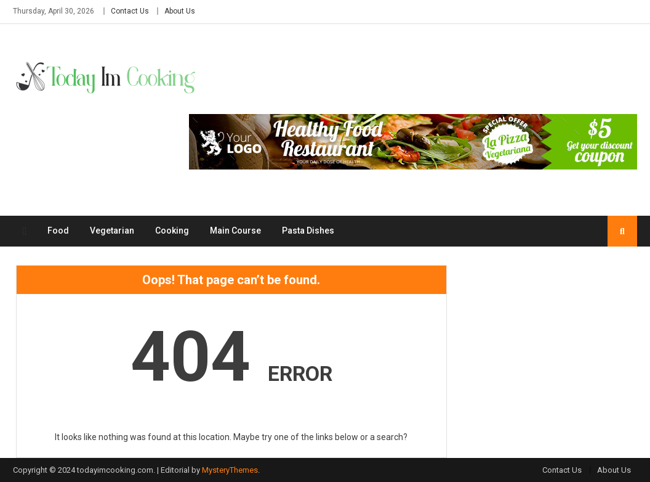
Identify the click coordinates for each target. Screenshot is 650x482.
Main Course (235, 230)
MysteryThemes (230, 470)
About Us (179, 11)
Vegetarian (112, 230)
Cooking (172, 230)
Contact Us (130, 11)
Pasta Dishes (308, 230)
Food (58, 230)
